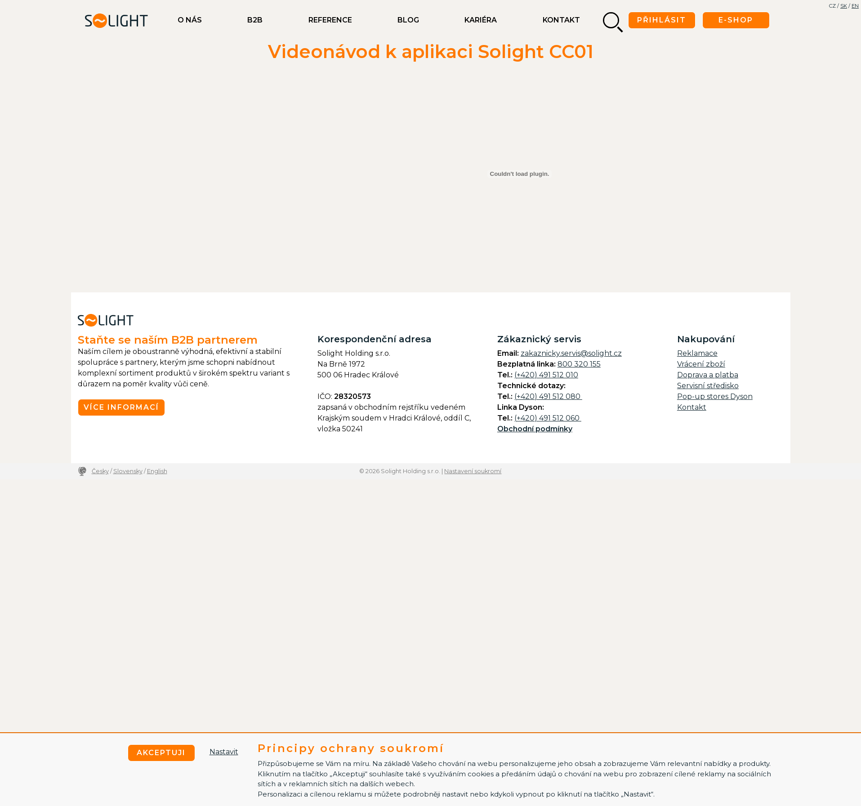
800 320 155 (579, 364)
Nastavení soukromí (472, 471)
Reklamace (697, 353)
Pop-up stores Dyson (715, 396)
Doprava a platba (707, 375)
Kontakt (561, 20)
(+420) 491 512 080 (548, 396)
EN (855, 6)
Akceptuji (161, 752)
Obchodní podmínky (534, 429)
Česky (100, 471)
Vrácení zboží (701, 364)
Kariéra (480, 20)
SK (843, 6)
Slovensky (128, 471)
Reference (330, 20)
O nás (190, 20)
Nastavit (224, 752)
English (157, 471)
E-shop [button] (735, 20)
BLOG (408, 20)
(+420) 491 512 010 (546, 375)
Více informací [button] (121, 407)
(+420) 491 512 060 (547, 418)
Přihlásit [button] (661, 20)
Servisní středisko (708, 385)
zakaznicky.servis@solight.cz (571, 353)
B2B (255, 20)
